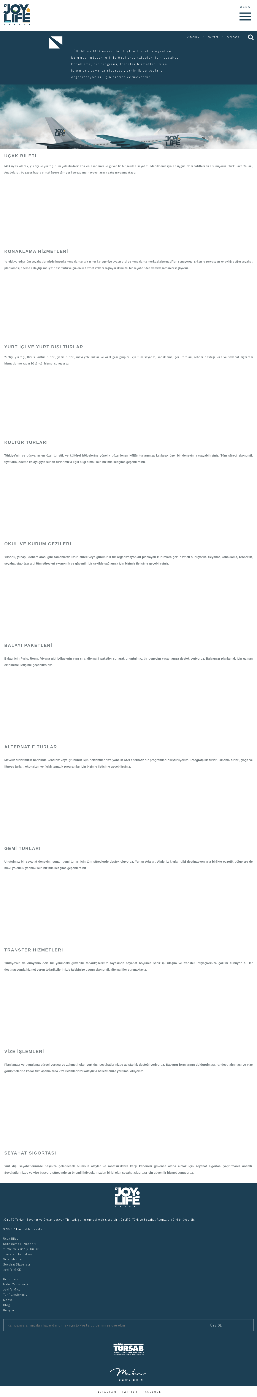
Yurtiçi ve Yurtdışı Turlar (21, 1249)
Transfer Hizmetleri (17, 1254)
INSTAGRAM (193, 37)
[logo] (128, 1206)
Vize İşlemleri (13, 1259)
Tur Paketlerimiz (15, 1294)
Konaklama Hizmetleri (19, 1244)
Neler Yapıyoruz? (16, 1284)
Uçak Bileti (11, 1238)
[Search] (251, 37)
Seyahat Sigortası (16, 1264)
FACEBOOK (233, 37)
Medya (8, 1300)
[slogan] (16, 24)
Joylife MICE (12, 1269)
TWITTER (213, 37)
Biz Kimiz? (11, 1279)
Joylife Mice (12, 1289)
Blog (6, 1305)
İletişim (8, 1310)
